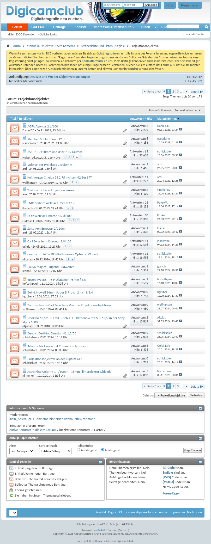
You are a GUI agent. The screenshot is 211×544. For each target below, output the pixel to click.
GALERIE (38, 27)
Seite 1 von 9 (156, 91)
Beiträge (59, 27)
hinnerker (15, 81)
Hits (149, 118)
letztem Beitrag (168, 118)
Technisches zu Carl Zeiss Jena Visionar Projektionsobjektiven (69, 305)
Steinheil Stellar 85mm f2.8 (45, 139)
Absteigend (110, 450)
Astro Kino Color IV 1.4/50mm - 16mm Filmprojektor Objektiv (69, 372)
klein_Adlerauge (20, 419)
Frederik (27, 208)
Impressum (177, 512)
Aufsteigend (87, 450)
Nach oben (196, 395)
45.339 (197, 81)
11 (146, 177)
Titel (13, 118)
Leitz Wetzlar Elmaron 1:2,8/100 (49, 216)
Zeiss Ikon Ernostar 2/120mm (47, 228)
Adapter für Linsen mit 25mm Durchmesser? (57, 346)
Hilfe (169, 5)
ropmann (89, 419)
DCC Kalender (25, 34)
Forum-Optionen (158, 110)
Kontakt (100, 512)
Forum (17, 27)
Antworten (137, 118)
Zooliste (81, 27)
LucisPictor (40, 419)
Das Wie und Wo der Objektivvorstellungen (59, 77)
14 (146, 241)
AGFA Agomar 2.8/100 (42, 126)
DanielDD (28, 130)
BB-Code (169, 468)
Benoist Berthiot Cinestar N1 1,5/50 (51, 333)
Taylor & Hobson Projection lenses (50, 190)
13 (146, 202)
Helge (26, 157)
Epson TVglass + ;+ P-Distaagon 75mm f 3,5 (56, 280)
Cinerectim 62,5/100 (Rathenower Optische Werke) (62, 254)
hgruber (27, 296)
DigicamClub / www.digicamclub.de (132, 512)
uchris (26, 246)
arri (24, 168)
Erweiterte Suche (193, 34)
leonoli (26, 271)
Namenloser (30, 143)
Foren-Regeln (172, 493)
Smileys (168, 472)
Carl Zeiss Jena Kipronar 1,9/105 (49, 241)
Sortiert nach (48, 446)
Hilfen (145, 27)
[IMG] (167, 477)
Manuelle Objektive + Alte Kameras (51, 46)
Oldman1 (28, 221)
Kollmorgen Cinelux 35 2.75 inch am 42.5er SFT (59, 177)
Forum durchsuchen (186, 110)
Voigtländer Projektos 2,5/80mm (49, 165)
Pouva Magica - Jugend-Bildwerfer (50, 267)
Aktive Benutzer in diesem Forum (32, 430)
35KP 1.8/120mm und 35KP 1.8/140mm (54, 152)
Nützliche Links (47, 34)
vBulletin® (102, 530)
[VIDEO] (168, 482)
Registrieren (190, 5)
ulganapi (27, 259)
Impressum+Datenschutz (112, 27)
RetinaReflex (72, 419)
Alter (12, 446)
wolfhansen (29, 183)
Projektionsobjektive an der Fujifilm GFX (54, 359)
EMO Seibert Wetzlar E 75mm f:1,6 (51, 203)
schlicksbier (29, 337)
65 (146, 151)
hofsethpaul (30, 283)
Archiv (163, 512)
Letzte (197, 92)
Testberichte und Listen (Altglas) (103, 46)
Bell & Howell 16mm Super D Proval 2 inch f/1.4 (60, 292)
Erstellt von (26, 118)
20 (146, 215)
